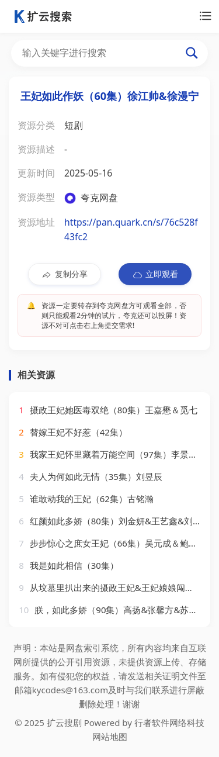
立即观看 (155, 274)
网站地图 (109, 736)
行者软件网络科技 (169, 722)
